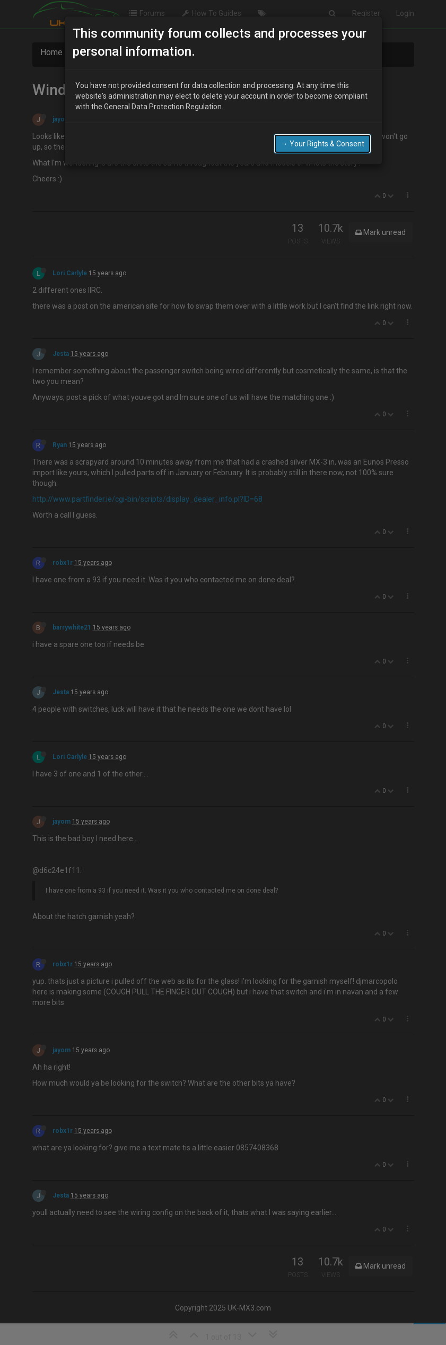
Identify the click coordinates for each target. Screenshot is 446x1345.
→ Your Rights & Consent (322, 138)
